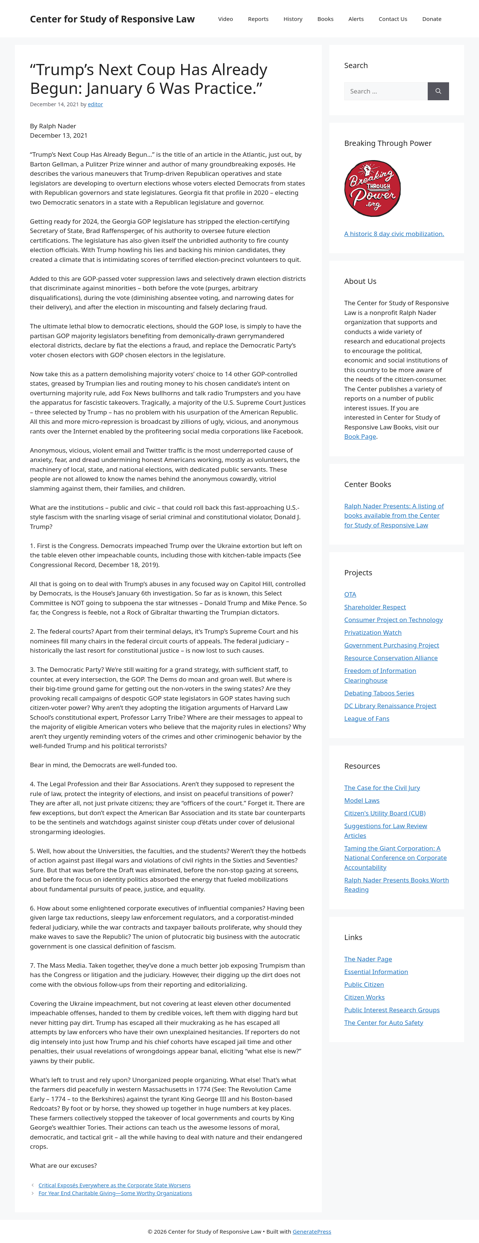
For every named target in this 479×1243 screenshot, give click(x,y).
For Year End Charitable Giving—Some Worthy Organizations (115, 1193)
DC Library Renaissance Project (390, 705)
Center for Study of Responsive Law (112, 18)
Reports (258, 18)
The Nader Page (368, 959)
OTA (350, 594)
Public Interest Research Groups (392, 1009)
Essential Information (376, 971)
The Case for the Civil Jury (382, 787)
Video (225, 18)
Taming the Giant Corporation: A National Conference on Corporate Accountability (395, 858)
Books (325, 18)
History (293, 18)
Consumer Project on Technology (393, 619)
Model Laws (362, 800)
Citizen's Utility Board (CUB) (384, 813)
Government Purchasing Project (391, 645)
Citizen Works (364, 997)
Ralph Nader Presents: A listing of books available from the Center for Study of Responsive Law (394, 515)
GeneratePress (312, 1231)
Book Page (360, 436)
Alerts (356, 18)
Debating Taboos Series (379, 693)
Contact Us (393, 18)
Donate (432, 18)
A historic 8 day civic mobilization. (394, 233)
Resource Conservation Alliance (391, 657)
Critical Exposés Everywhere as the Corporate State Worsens (114, 1185)
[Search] (438, 91)
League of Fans (367, 718)
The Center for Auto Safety (383, 1022)
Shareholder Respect (375, 607)
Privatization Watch (373, 632)
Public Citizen (364, 984)
